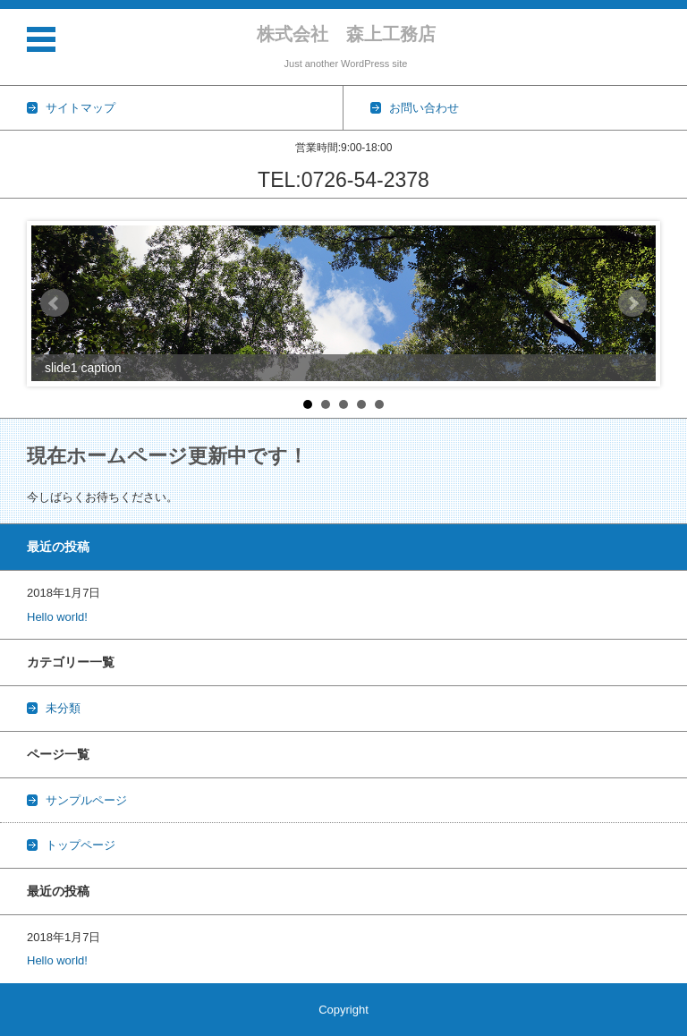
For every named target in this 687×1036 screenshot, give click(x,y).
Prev (54, 303)
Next (632, 303)
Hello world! (57, 617)
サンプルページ (86, 800)
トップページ (80, 845)
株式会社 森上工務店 (346, 34)
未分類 (63, 708)
